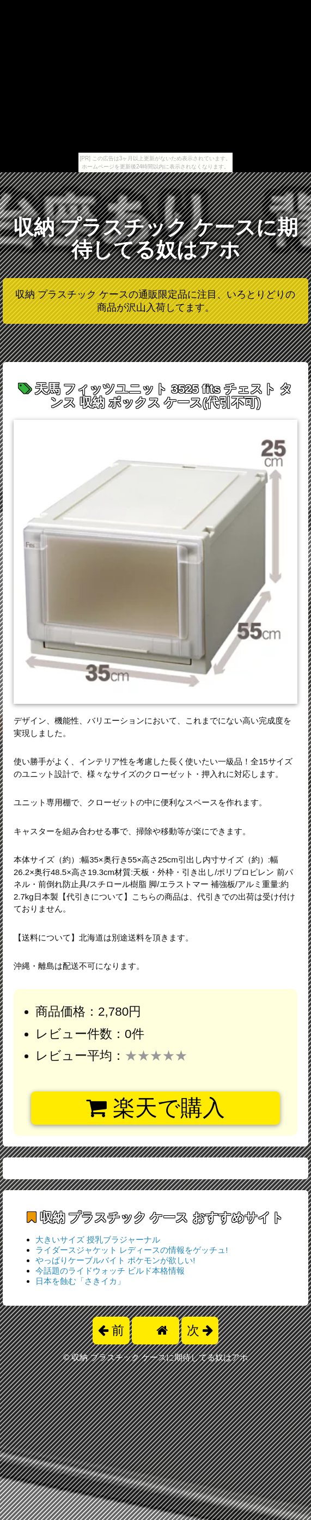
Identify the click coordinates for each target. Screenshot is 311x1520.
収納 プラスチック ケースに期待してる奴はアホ (155, 238)
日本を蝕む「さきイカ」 (80, 1281)
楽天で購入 (155, 1107)
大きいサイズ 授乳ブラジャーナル (97, 1239)
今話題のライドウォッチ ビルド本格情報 (110, 1270)
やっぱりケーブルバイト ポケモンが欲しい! (115, 1260)
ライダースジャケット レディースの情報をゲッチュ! (131, 1249)
